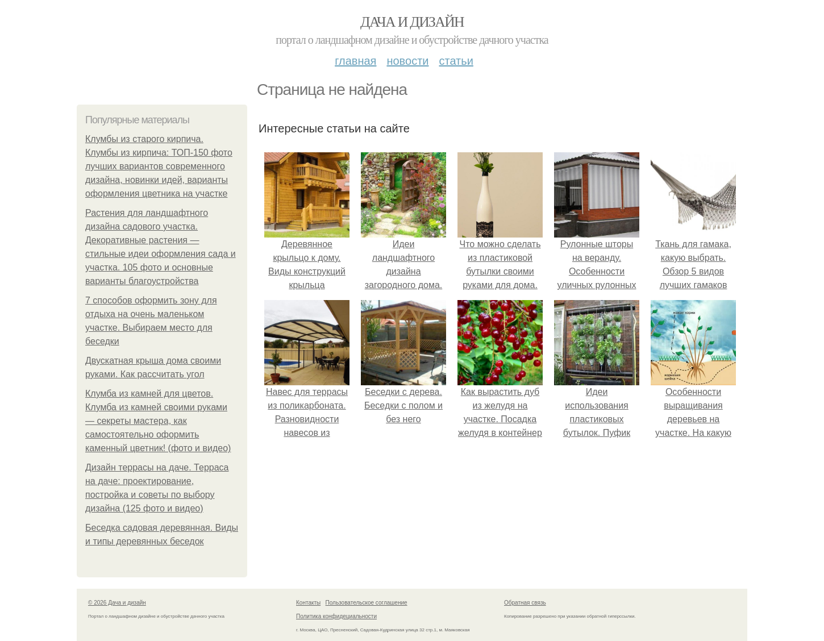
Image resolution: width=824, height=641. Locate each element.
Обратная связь (525, 603)
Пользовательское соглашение (366, 603)
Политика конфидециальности (336, 616)
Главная (355, 61)
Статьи (456, 61)
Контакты (308, 603)
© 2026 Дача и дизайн (117, 603)
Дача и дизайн (412, 22)
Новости (407, 61)
